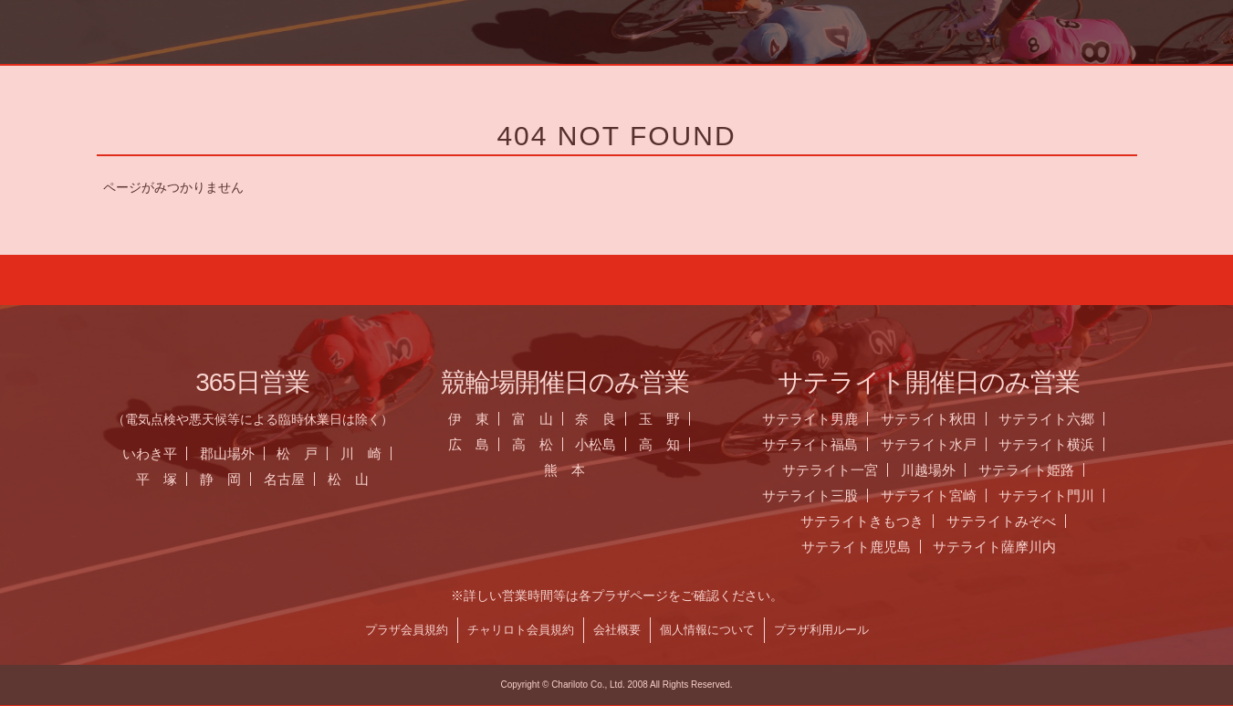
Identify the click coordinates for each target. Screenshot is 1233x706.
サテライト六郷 (1067, 419)
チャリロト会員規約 (540, 630)
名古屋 (304, 479)
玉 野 (680, 419)
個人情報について (727, 630)
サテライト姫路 (1046, 470)
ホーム (241, 77)
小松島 (616, 444)
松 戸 (318, 453)
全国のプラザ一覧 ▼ (740, 77)
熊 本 (584, 470)
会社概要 (637, 630)
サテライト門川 (1067, 495)
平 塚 (176, 479)
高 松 (552, 444)
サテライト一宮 (850, 470)
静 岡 (240, 479)
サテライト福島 (830, 444)
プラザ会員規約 (426, 630)
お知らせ (491, 77)
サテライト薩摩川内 (1015, 546)
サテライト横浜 (1067, 444)
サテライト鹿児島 (876, 546)
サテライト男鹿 (830, 419)
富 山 (552, 419)
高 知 (680, 444)
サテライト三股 (830, 495)
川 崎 (381, 453)
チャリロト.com (990, 77)
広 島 (488, 444)
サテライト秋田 (949, 419)
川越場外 (948, 470)
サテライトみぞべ (1021, 521)
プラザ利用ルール (841, 630)
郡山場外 (247, 453)
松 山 (368, 479)
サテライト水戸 (949, 444)
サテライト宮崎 (949, 495)
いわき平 (169, 453)
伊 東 (488, 419)
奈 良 (616, 419)
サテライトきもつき (882, 521)
